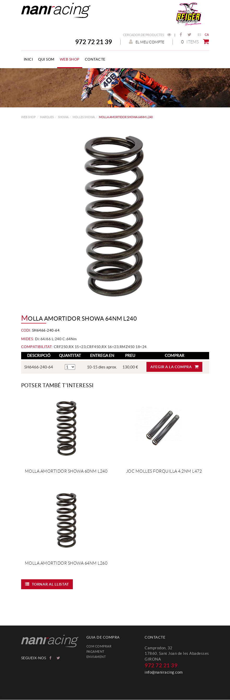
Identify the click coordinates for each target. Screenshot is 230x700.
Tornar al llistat (47, 584)
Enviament (96, 656)
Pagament (95, 651)
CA (207, 34)
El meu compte (146, 41)
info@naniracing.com (164, 672)
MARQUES (47, 117)
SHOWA (63, 117)
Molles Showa (84, 117)
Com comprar (99, 646)
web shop (28, 117)
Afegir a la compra (174, 367)
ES (199, 34)
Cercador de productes (147, 35)
